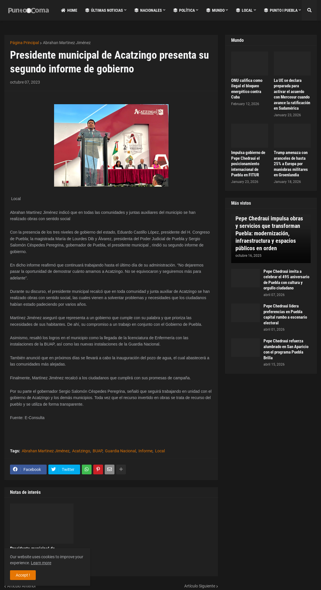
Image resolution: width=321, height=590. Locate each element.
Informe (145, 451)
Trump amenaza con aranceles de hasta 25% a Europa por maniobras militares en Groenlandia (291, 163)
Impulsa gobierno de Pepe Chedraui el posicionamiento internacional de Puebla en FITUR (248, 163)
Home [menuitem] (69, 10)
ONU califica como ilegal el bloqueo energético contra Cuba (246, 89)
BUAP (97, 451)
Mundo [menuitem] (215, 10)
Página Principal (24, 43)
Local (160, 451)
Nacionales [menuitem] (148, 10)
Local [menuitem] (244, 10)
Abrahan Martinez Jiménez (67, 43)
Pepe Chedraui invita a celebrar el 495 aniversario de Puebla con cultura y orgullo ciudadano (286, 280)
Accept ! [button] (23, 575)
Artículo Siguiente (199, 586)
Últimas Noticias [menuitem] (104, 10)
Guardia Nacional (120, 451)
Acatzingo (81, 451)
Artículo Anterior (21, 586)
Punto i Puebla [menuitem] (281, 10)
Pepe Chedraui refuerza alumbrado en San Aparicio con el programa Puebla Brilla (285, 349)
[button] (309, 10)
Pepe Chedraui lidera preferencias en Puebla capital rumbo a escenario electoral (285, 314)
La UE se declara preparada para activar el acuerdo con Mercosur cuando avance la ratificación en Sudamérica (292, 94)
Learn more (41, 563)
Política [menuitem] (184, 10)
